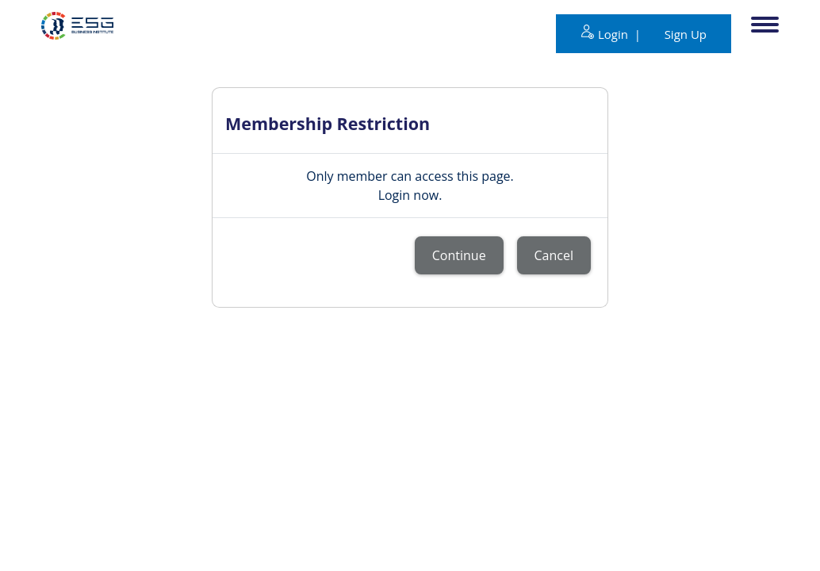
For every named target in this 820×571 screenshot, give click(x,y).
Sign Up (686, 34)
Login (614, 34)
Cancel (554, 255)
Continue (459, 255)
